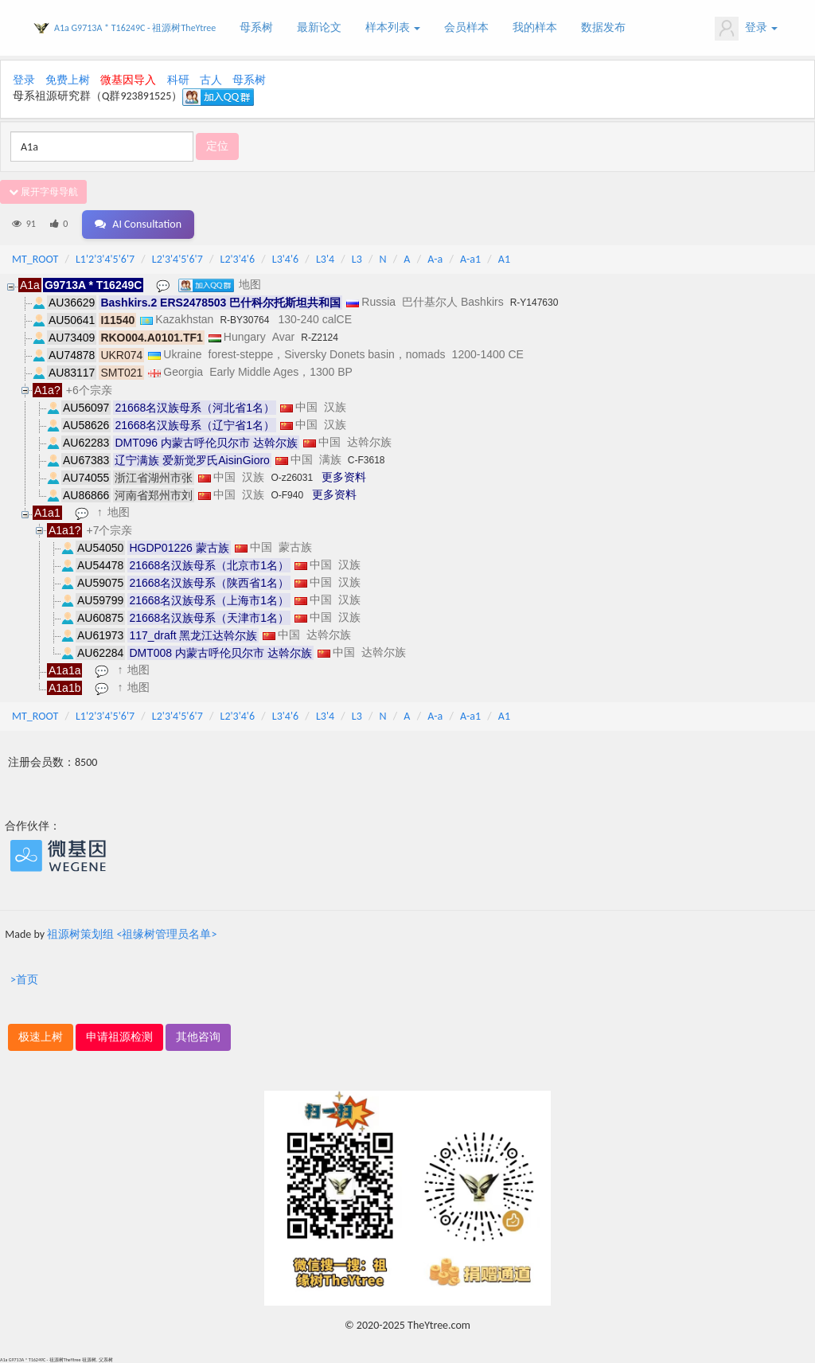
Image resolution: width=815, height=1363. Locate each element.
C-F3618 (366, 460)
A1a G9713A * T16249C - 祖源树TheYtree (135, 27)
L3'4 (325, 259)
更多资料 (344, 477)
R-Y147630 (534, 302)
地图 (250, 284)
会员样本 (466, 27)
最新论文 (319, 27)
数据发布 (603, 27)
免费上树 (67, 80)
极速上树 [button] (40, 1037)
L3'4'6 (285, 259)
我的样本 (535, 27)
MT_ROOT (35, 259)
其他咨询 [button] (198, 1037)
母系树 (256, 27)
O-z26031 (292, 477)
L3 (357, 259)
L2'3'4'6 (237, 259)
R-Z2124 (319, 337)
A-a (435, 259)
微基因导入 (128, 80)
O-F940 (287, 495)
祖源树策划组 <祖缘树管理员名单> (131, 934)
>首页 (24, 979)
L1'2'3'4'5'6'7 (105, 259)
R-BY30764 (244, 320)
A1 (504, 259)
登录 (746, 29)
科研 (178, 80)
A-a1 (470, 259)
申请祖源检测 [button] (119, 1037)
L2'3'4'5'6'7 (177, 259)
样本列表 (392, 27)
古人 (211, 80)
